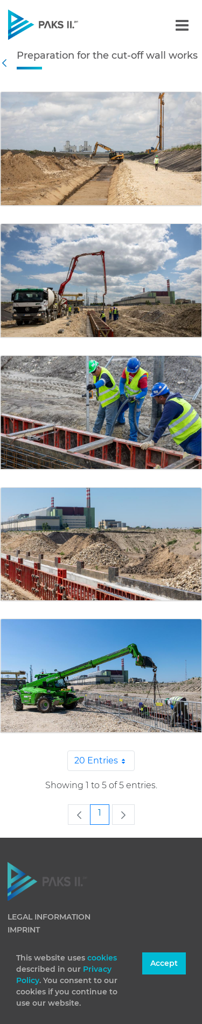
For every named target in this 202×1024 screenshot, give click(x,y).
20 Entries (104, 761)
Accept (164, 963)
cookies (102, 958)
